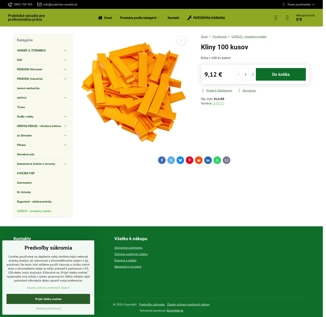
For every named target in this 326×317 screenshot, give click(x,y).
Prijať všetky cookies (48, 299)
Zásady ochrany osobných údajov (188, 304)
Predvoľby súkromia (152, 304)
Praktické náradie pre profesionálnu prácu (26, 17)
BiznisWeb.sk (175, 310)
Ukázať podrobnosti (48, 308)
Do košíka (281, 74)
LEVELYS (218, 103)
